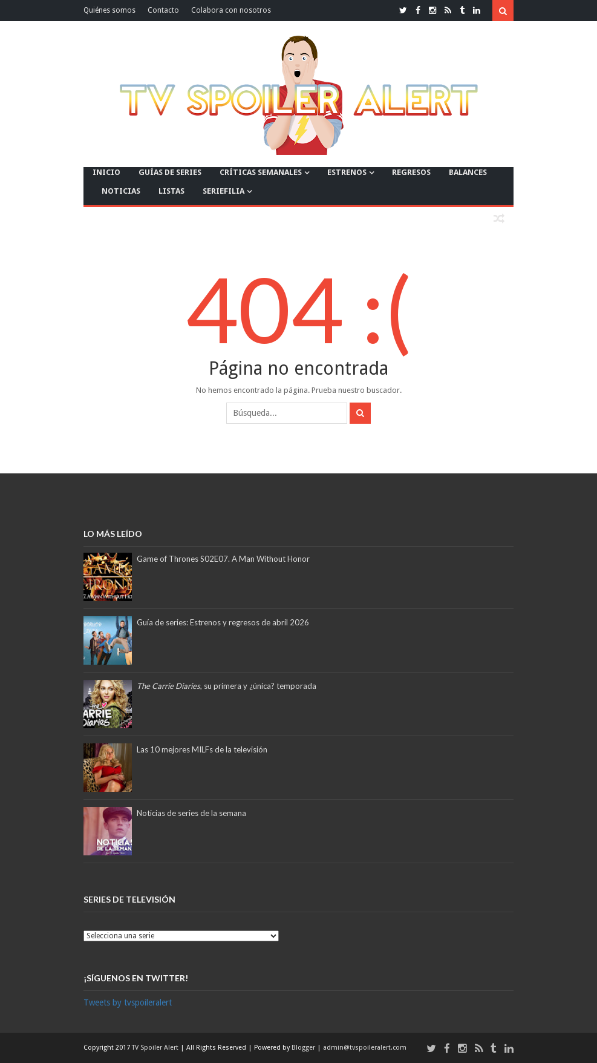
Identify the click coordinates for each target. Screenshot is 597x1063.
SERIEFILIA (223, 191)
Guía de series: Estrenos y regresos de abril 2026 (223, 622)
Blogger (304, 1047)
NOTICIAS (121, 191)
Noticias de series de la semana (191, 813)
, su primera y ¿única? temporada (226, 686)
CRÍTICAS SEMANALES (261, 172)
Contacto (163, 10)
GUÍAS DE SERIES (170, 172)
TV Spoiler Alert (156, 1047)
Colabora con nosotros (231, 10)
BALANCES (468, 172)
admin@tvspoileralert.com (364, 1047)
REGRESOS (411, 172)
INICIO (106, 172)
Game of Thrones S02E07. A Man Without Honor (223, 559)
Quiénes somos (109, 10)
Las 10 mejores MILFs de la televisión (202, 749)
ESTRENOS (347, 172)
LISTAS (171, 191)
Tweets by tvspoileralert (127, 1002)
